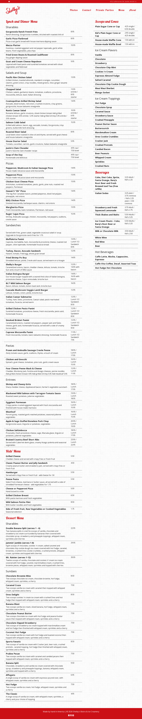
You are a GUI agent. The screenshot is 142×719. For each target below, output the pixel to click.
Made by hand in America (53, 711)
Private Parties (105, 10)
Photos (74, 10)
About (132, 10)
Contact (86, 10)
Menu (121, 10)
